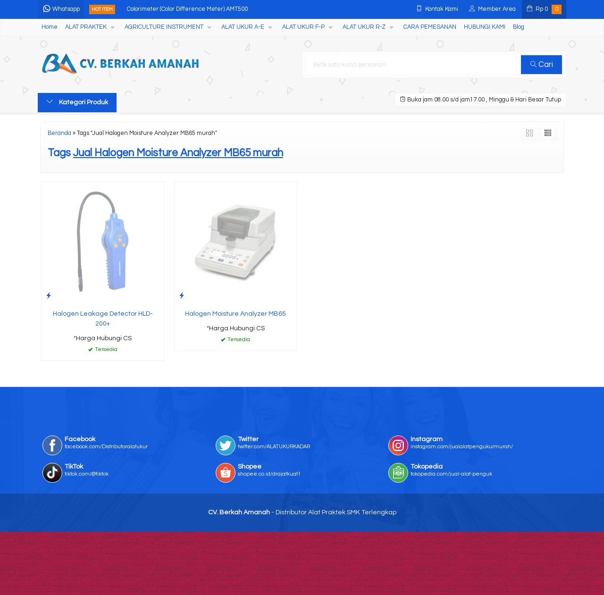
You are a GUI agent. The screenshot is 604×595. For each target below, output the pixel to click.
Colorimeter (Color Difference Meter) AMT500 (187, 9)
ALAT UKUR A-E (242, 27)
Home (50, 27)
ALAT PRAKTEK (86, 27)
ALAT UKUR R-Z (364, 27)
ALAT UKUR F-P (303, 27)
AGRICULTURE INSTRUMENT (164, 27)
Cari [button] (541, 64)
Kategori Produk (77, 102)
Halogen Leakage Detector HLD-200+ (103, 318)
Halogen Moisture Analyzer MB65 (235, 313)
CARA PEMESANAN (429, 27)
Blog (518, 27)
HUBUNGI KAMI (484, 27)
